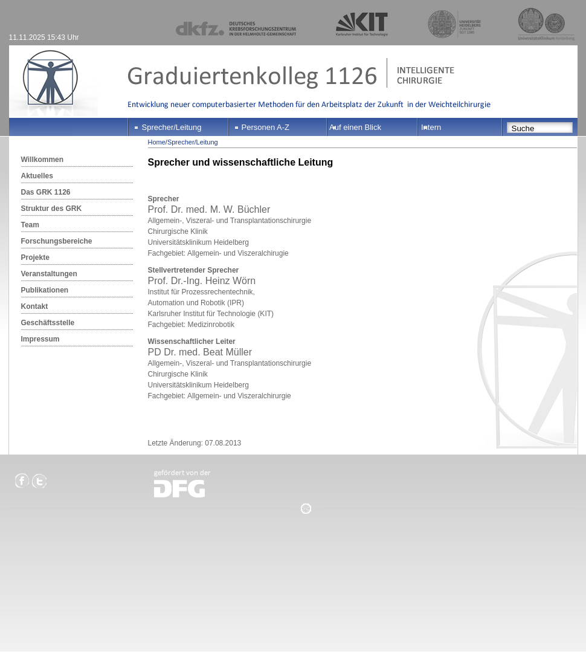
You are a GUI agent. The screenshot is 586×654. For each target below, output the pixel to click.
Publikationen (45, 290)
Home (157, 142)
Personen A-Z (266, 127)
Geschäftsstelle (48, 323)
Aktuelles (37, 176)
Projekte (35, 257)
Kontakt (34, 306)
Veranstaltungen (49, 274)
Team (30, 225)
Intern (431, 127)
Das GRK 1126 (46, 192)
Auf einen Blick (355, 127)
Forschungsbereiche (56, 241)
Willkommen (42, 159)
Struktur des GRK (51, 208)
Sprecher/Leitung (172, 127)
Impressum (40, 339)
